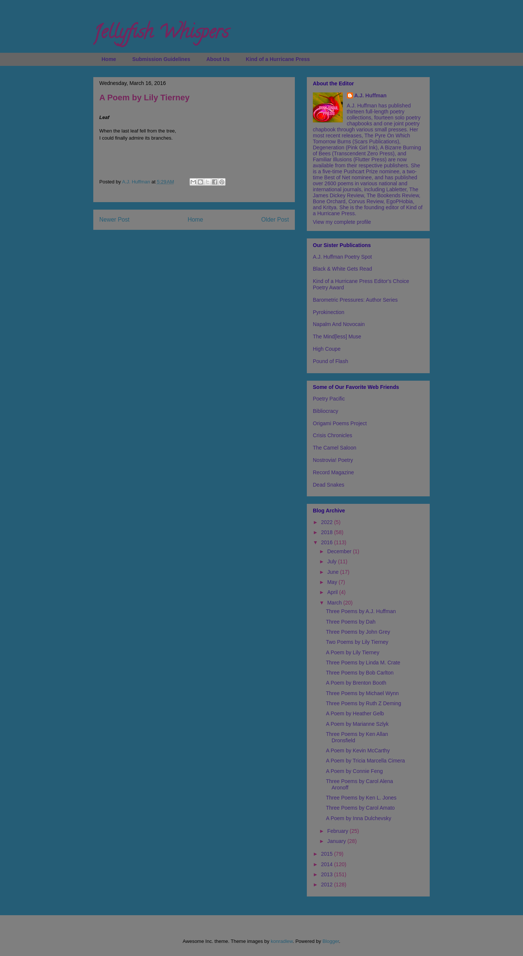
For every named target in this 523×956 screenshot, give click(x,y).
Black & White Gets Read (342, 269)
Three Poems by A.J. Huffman (361, 611)
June (333, 572)
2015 (327, 854)
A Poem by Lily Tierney (352, 652)
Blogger (331, 941)
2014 (327, 864)
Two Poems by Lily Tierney (357, 642)
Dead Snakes (328, 485)
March (335, 603)
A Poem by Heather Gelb (355, 713)
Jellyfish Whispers (161, 34)
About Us (218, 59)
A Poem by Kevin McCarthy (358, 750)
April (333, 592)
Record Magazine (333, 472)
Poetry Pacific (329, 399)
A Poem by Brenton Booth (356, 683)
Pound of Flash (330, 361)
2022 (327, 522)
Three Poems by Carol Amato (360, 808)
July (332, 561)
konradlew (282, 941)
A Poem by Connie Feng (354, 771)
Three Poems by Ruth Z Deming (363, 703)
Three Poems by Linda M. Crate (363, 663)
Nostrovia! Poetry (333, 460)
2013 (327, 874)
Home (109, 59)
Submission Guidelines (161, 59)
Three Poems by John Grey (358, 632)
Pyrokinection (328, 312)
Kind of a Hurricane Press (278, 59)
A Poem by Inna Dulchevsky (358, 818)
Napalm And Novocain (339, 324)
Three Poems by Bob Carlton (360, 673)
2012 (327, 885)
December (340, 551)
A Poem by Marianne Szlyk (357, 724)
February (338, 831)
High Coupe (327, 349)
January (337, 841)
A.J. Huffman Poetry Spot (342, 257)
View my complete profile (342, 222)
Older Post (275, 219)
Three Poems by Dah (350, 622)
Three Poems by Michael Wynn (362, 693)
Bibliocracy (325, 411)
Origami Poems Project (340, 423)
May (332, 582)
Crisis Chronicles (332, 435)
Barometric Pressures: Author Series (355, 300)
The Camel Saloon (334, 448)
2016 (327, 542)
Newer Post (114, 219)
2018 (327, 532)
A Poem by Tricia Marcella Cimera (365, 761)
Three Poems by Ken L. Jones (361, 798)
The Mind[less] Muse (337, 337)
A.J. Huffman (370, 95)
